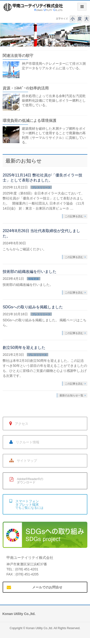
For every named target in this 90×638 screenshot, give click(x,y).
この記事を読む (74, 216)
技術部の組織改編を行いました (29, 271)
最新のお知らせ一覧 (71, 395)
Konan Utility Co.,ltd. (39, 628)
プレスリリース (41, 187)
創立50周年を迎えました (24, 347)
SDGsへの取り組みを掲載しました (33, 307)
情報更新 (33, 278)
